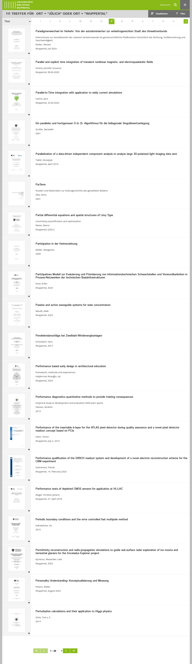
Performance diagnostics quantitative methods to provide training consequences (84, 397)
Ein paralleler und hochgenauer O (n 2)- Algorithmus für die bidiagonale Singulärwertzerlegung (92, 123)
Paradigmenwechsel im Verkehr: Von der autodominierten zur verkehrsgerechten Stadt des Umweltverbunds (101, 31)
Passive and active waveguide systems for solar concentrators (73, 305)
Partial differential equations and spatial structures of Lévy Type (74, 215)
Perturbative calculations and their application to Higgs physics (74, 611)
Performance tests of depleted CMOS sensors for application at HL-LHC (79, 489)
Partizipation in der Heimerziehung (56, 244)
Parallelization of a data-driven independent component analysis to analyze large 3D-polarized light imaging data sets (106, 154)
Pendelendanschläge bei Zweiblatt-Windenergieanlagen (69, 336)
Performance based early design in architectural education (71, 366)
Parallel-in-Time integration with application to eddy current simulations (79, 93)
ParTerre (41, 184)
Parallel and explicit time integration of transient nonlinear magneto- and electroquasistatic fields (94, 62)
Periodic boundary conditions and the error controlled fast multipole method (82, 519)
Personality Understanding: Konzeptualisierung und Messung (72, 581)
